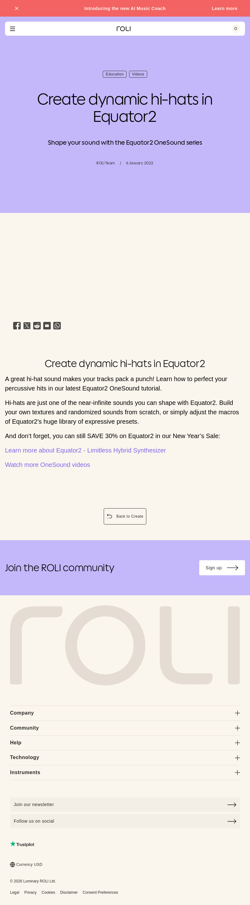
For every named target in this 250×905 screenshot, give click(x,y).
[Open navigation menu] (12, 29)
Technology (125, 757)
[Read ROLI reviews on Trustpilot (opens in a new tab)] (22, 844)
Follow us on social (125, 821)
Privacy (30, 892)
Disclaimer (69, 892)
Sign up (225, 568)
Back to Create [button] (126, 517)
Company (125, 713)
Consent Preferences (100, 892)
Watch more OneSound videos (47, 464)
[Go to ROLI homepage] (124, 28)
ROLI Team (105, 163)
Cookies (48, 892)
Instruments (125, 772)
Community (125, 728)
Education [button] (116, 75)
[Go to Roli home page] (125, 645)
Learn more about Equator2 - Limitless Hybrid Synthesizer (85, 450)
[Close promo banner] (17, 8)
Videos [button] (139, 75)
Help (125, 742)
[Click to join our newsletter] (125, 805)
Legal (14, 892)
